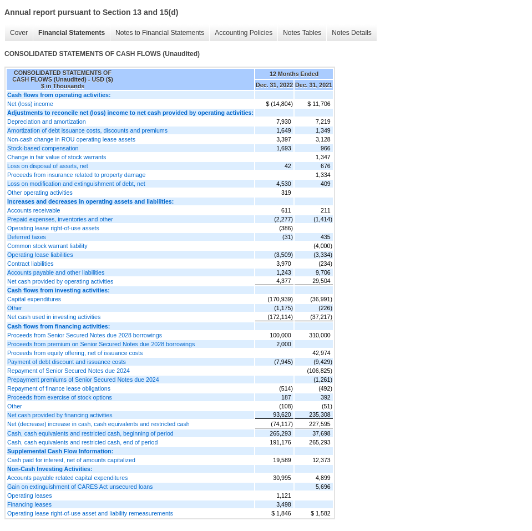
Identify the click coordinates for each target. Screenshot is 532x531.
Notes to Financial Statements (159, 33)
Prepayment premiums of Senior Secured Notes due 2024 (83, 379)
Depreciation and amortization (46, 121)
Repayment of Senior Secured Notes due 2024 (68, 370)
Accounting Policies (243, 33)
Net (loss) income (30, 103)
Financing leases (29, 504)
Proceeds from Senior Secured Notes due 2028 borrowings (84, 335)
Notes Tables (302, 33)
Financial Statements (71, 33)
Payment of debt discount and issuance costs (66, 361)
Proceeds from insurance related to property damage (76, 174)
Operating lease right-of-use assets (53, 228)
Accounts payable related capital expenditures (67, 477)
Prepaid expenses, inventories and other (60, 219)
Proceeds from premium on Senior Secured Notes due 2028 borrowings (101, 344)
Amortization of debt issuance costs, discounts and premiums (87, 130)
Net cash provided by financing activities (60, 415)
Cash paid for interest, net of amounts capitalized (71, 460)
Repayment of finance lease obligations (58, 388)
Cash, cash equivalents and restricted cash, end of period (82, 442)
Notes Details (351, 33)
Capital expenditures (34, 299)
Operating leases (29, 495)
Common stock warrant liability (47, 245)
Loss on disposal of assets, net (47, 166)
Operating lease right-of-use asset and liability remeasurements (90, 513)
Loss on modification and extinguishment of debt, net (76, 183)
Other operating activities (40, 192)
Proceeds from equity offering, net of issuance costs (75, 353)
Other (14, 308)
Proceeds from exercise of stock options (59, 397)
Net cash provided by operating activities (60, 281)
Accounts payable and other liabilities (55, 272)
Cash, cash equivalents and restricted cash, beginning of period (90, 433)
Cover (19, 33)
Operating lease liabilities (40, 254)
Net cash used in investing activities (53, 316)
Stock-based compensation (43, 148)
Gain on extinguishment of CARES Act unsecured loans (80, 486)
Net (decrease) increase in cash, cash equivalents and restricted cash (98, 424)
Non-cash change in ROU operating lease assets (71, 139)
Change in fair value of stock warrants (56, 157)
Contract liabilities (30, 263)
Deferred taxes (26, 237)
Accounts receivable (33, 210)
